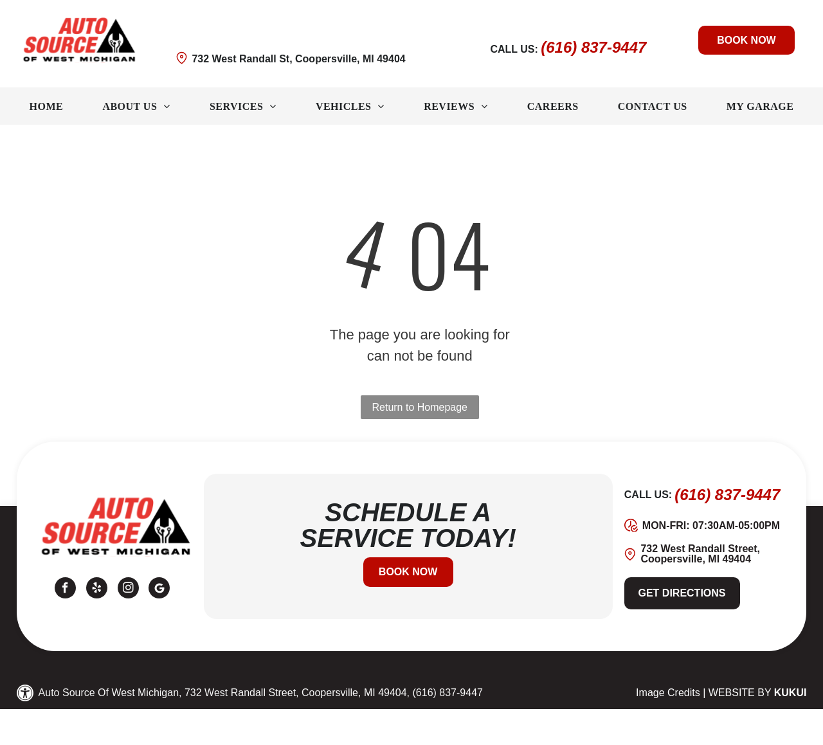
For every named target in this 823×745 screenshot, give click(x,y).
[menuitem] (46, 107)
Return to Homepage (419, 407)
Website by (740, 692)
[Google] (159, 589)
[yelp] (96, 589)
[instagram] (128, 589)
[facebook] (65, 589)
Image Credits (668, 692)
